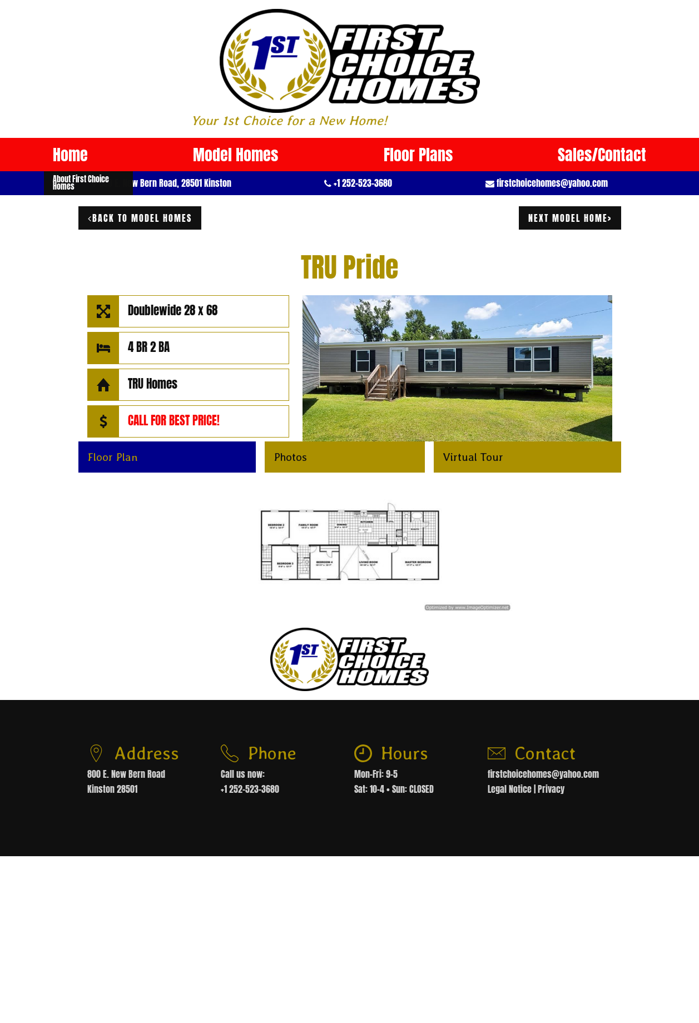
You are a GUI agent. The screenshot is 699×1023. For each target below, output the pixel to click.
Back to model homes (140, 218)
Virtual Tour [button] (473, 457)
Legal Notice (510, 789)
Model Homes (235, 154)
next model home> (570, 218)
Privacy (551, 789)
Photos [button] (290, 457)
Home (70, 154)
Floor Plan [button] (112, 457)
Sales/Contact (602, 154)
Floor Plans (418, 154)
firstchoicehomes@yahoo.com (552, 183)
